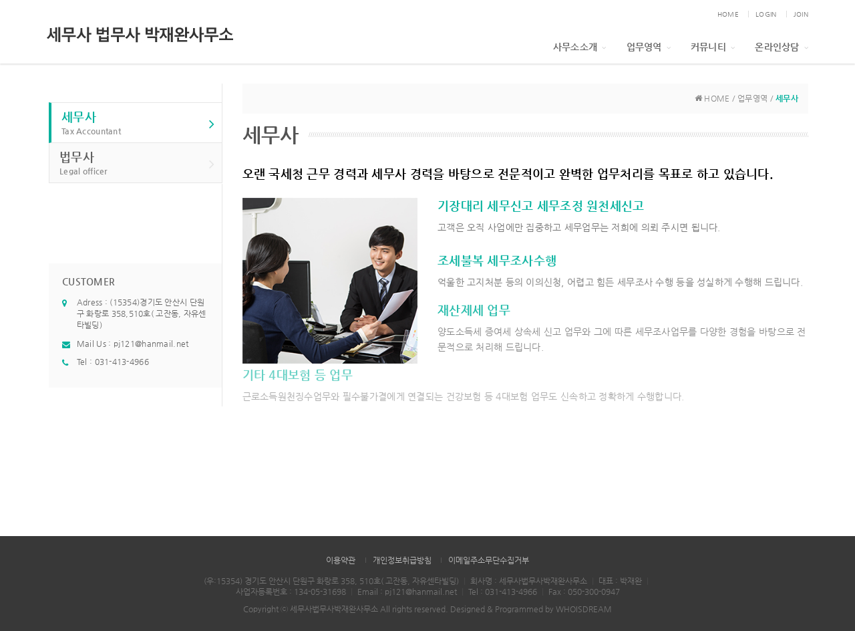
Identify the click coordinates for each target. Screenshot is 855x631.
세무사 (138, 123)
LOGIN (765, 14)
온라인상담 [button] (781, 46)
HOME (728, 14)
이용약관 (340, 560)
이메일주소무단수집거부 (488, 560)
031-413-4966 (122, 361)
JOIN (801, 14)
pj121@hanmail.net (151, 343)
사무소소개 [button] (580, 46)
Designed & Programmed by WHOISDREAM (531, 609)
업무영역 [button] (649, 46)
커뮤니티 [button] (713, 46)
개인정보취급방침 (402, 560)
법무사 (137, 163)
